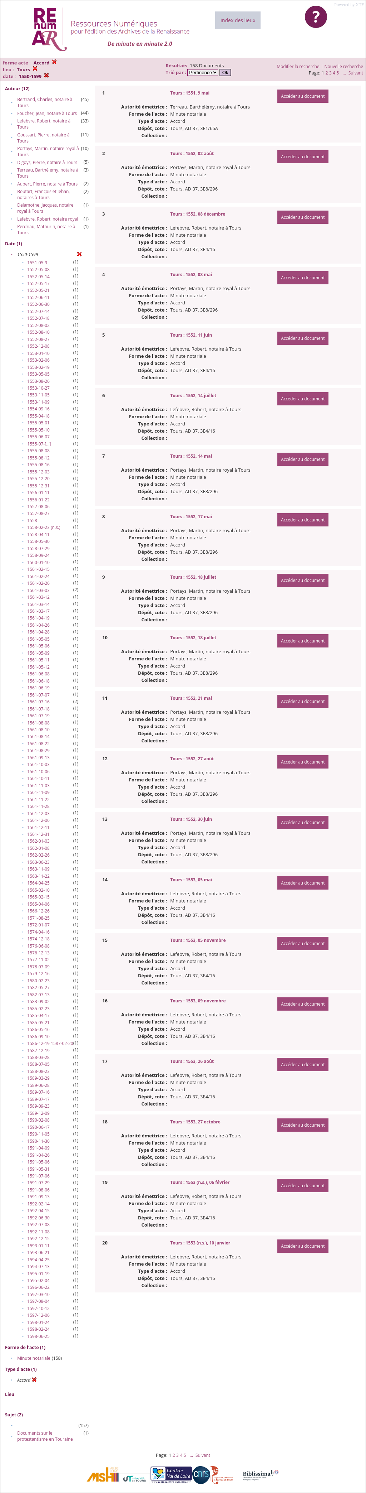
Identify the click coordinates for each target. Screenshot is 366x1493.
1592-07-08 (38, 1225)
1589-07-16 (38, 1092)
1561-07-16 (38, 702)
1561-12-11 (38, 827)
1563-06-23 (38, 862)
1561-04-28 (38, 632)
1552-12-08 (38, 346)
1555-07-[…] (39, 444)
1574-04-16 (38, 932)
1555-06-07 (38, 437)
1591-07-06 (38, 1176)
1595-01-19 (38, 1274)
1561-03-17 (38, 611)
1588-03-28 (38, 1057)
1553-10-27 (38, 388)
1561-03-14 (38, 604)
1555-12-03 (38, 472)
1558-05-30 (38, 541)
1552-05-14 (38, 277)
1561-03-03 (38, 590)
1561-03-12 (38, 597)
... (344, 73)
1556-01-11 (38, 493)
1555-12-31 (38, 486)
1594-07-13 (38, 1266)
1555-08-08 (38, 451)
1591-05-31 (38, 1169)
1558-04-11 (38, 534)
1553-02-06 (38, 360)
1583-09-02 (38, 1001)
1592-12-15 (38, 1239)
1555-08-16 (38, 465)
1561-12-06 (38, 820)
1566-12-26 (38, 911)
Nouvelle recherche (344, 66)
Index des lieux (238, 20)
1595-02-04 (38, 1280)
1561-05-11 (38, 660)
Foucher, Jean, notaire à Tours (47, 113)
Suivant (355, 73)
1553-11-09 (38, 402)
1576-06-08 (38, 946)
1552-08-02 (38, 325)
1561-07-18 (38, 709)
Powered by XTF (349, 4)
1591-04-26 (38, 1155)
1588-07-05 (38, 1064)
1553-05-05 (38, 374)
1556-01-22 (38, 500)
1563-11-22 (38, 876)
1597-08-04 (38, 1301)
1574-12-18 (38, 939)
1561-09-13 (38, 758)
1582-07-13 (38, 995)
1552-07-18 (38, 318)
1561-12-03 (38, 813)
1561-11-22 (38, 799)
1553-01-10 (38, 353)
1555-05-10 (38, 430)
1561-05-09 (38, 653)
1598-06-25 (38, 1336)
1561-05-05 (38, 639)
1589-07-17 (38, 1099)
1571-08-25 (38, 918)
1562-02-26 (38, 855)
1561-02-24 (38, 576)
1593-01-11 (38, 1246)
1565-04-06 (38, 904)
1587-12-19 (38, 1050)
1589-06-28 (38, 1085)
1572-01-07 (38, 925)
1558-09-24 (38, 555)
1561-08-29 (38, 750)
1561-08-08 (38, 723)
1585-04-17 (38, 1015)
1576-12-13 (38, 953)
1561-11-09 (38, 792)
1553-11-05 (38, 395)
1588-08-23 (38, 1071)
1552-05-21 (38, 290)
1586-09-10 (38, 1037)
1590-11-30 (38, 1141)
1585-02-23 (38, 1009)
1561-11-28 (38, 806)
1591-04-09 (38, 1148)
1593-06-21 (38, 1252)
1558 (32, 520)
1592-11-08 (38, 1232)
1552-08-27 (38, 339)
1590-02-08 (38, 1120)
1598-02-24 (38, 1329)
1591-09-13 (38, 1197)
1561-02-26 (38, 583)
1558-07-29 (38, 548)
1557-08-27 (38, 513)
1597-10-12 (38, 1308)
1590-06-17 (38, 1127)
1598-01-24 (38, 1322)
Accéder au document (303, 96)
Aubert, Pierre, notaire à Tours (47, 184)
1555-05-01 (38, 423)
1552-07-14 (38, 311)
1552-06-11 (38, 297)
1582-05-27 (38, 987)
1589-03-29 (38, 1078)
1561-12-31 (38, 834)
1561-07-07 (38, 695)
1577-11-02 (38, 960)
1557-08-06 (38, 507)
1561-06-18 (38, 681)
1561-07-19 (38, 716)
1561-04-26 (38, 625)
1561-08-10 (38, 730)
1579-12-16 (38, 974)
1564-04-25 (38, 883)
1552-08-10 (38, 332)
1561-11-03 (38, 785)
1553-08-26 (38, 381)
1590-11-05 (38, 1134)
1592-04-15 (38, 1211)
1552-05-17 (38, 283)
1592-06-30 (38, 1218)
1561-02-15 (38, 569)
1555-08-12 (38, 458)
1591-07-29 (38, 1183)
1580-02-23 (38, 981)
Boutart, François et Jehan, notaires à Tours (43, 194)
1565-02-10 (38, 890)
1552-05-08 (38, 269)
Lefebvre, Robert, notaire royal (47, 219)
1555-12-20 (38, 479)
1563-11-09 (38, 869)
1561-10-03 (38, 764)
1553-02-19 (38, 367)
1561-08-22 (38, 744)
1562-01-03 (38, 841)
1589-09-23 (38, 1106)
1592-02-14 (38, 1204)
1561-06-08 (38, 674)
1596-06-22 (38, 1287)
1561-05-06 (38, 646)
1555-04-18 (38, 416)
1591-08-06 (38, 1190)
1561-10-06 (38, 772)
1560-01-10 (38, 562)
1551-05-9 (37, 263)
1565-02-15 (38, 897)
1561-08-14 (38, 736)
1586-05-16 (38, 1029)
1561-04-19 (38, 618)
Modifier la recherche (298, 66)
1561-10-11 (38, 778)
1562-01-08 (38, 848)
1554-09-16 (38, 409)
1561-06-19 (38, 688)
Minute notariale (33, 1358)
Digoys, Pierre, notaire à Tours (47, 162)
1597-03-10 (38, 1294)
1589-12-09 (38, 1113)
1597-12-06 (38, 1315)
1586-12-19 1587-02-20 (50, 1043)
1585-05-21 (38, 1023)
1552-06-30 (38, 304)
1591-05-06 (38, 1162)
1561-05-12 (38, 667)
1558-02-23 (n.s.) (43, 527)
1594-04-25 (38, 1260)
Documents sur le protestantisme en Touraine (45, 1436)
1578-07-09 (38, 967)
